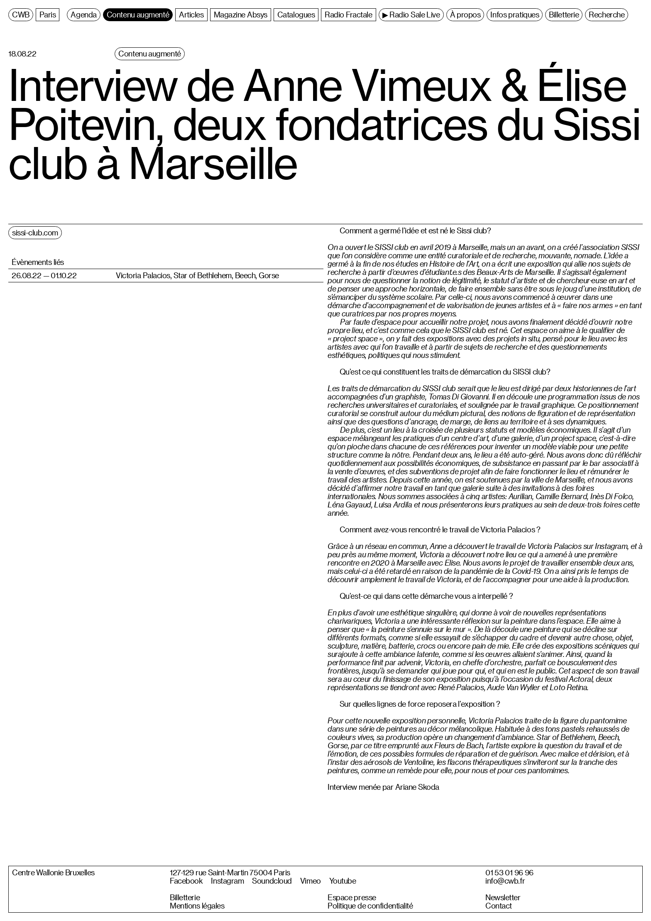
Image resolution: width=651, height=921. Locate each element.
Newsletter (503, 897)
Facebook (186, 881)
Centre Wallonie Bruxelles (53, 872)
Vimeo (310, 881)
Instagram (227, 881)
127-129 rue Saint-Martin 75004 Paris (230, 872)
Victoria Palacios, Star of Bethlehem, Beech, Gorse (197, 275)
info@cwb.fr (505, 881)
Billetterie (185, 897)
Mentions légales (197, 905)
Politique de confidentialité (370, 905)
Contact (498, 905)
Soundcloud (272, 881)
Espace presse (352, 897)
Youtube (342, 881)
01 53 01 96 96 (509, 872)
